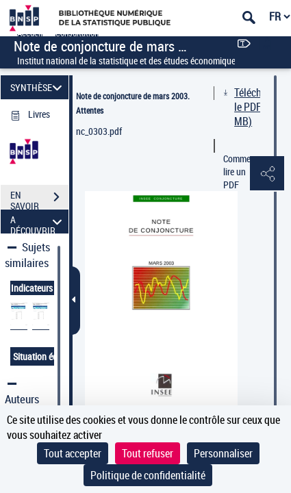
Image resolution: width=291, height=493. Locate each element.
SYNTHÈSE (38, 87)
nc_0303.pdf (99, 131)
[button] (267, 174)
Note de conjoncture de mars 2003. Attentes (133, 103)
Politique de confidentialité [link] (147, 475)
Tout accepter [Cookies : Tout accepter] (72, 453)
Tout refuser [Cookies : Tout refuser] (147, 453)
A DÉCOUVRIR (38, 221)
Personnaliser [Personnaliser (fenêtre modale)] (223, 453)
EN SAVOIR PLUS (39, 199)
